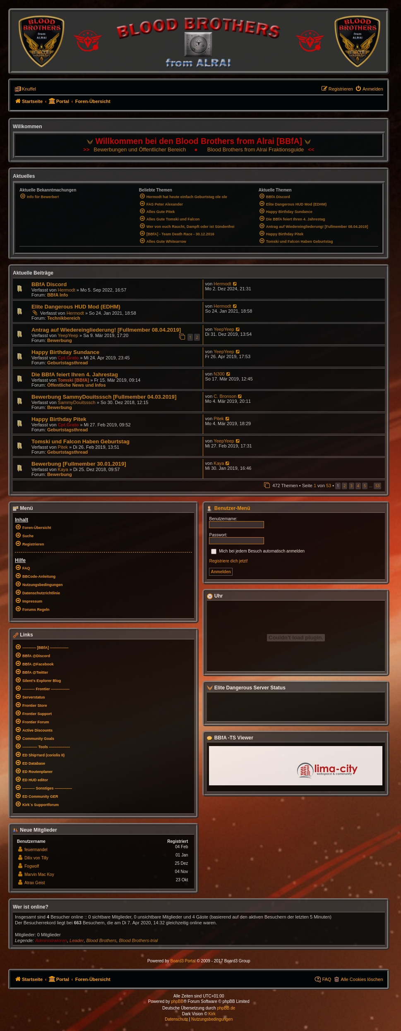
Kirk (212, 1014)
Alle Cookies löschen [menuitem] (362, 979)
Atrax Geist (34, 882)
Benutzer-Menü (228, 508)
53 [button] (377, 485)
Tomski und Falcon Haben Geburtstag (80, 441)
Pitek (218, 418)
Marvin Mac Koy (39, 874)
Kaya (63, 469)
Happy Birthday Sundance (65, 352)
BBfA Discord (49, 284)
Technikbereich (63, 318)
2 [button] (344, 485)
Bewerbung (59, 340)
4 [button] (358, 485)
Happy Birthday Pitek (58, 419)
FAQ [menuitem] (326, 979)
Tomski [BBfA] (73, 380)
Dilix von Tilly (36, 858)
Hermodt (66, 289)
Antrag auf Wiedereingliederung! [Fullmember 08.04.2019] (106, 330)
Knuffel (29, 88)
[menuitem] (369, 88)
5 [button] (365, 485)
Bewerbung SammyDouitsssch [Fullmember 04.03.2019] (103, 397)
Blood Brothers (101, 940)
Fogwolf (31, 866)
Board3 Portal (183, 961)
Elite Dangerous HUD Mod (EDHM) (75, 307)
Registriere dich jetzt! (228, 561)
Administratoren (51, 940)
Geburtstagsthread (67, 362)
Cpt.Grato (68, 357)
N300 (219, 373)
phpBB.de (226, 1008)
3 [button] (352, 485)
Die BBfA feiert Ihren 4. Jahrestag (74, 374)
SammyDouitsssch (77, 402)
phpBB (177, 1001)
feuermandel (36, 849)
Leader (77, 940)
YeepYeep (68, 335)
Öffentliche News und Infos (76, 385)
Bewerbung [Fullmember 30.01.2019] (78, 464)
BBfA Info (57, 294)
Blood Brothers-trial (138, 940)
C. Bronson (225, 396)
